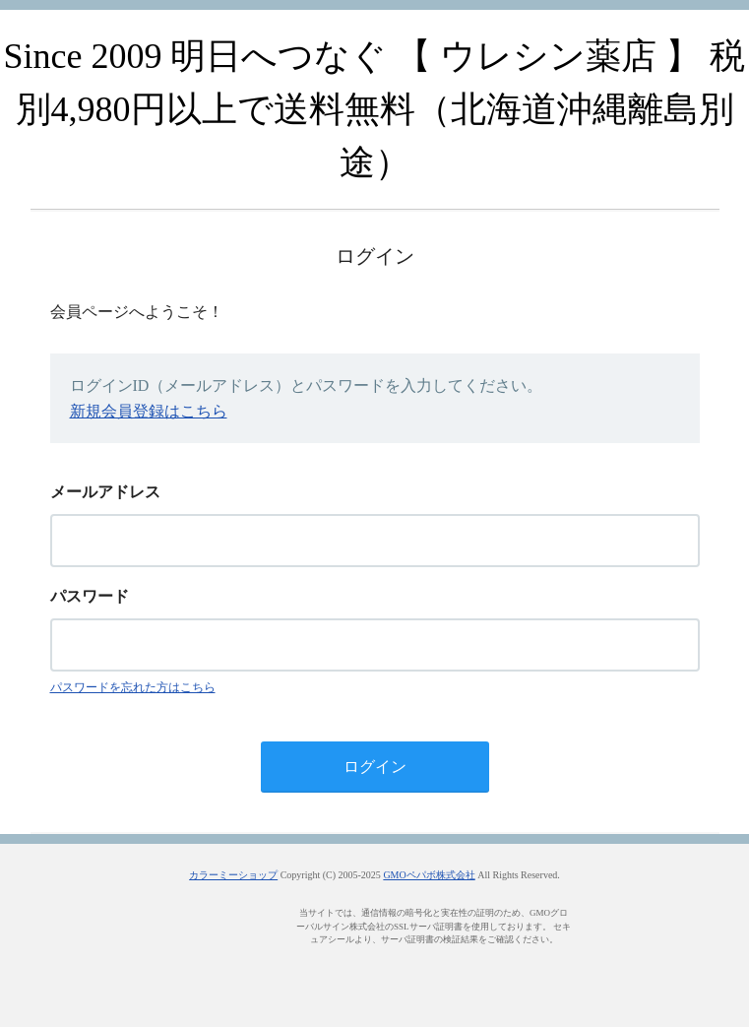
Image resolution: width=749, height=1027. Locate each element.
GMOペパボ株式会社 (428, 874)
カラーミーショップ (233, 874)
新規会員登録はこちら (148, 411)
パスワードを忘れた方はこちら (133, 687)
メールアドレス (105, 491)
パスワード (89, 596)
